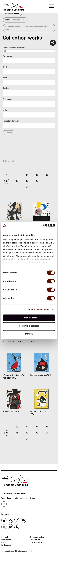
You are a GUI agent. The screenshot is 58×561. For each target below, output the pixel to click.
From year (7, 99)
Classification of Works (14, 48)
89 (26, 181)
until (5, 110)
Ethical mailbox (36, 542)
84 (26, 175)
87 (6, 181)
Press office (35, 540)
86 (46, 175)
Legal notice (6, 540)
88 (16, 181)
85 (36, 175)
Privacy (4, 542)
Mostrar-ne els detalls (38, 309)
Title (5, 67)
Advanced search (12, 13)
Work (7, 20)
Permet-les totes (29, 318)
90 (36, 181)
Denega (29, 334)
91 (27, 187)
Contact (4, 537)
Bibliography (18, 20)
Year (5, 78)
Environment (6, 545)
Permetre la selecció (29, 325)
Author (6, 88)
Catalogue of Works (13, 26)
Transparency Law (37, 537)
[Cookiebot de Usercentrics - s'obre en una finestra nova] (43, 225)
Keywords (7, 56)
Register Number (11, 121)
